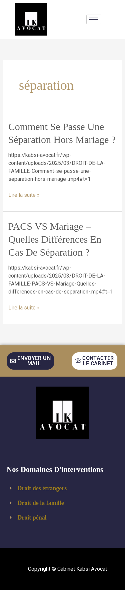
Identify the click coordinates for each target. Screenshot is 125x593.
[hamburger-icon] (93, 19)
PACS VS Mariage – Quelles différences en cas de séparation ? (54, 239)
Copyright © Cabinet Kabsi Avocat (67, 569)
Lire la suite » (24, 194)
